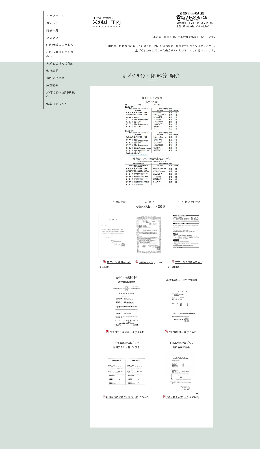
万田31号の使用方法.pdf (188, 262)
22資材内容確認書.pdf (121, 332)
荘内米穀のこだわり (60, 45)
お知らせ (52, 23)
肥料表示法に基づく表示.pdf (122, 397)
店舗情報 (52, 85)
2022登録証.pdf (177, 332)
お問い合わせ (55, 78)
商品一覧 (52, 30)
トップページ (55, 16)
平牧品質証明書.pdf (177, 397)
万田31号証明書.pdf (119, 262)
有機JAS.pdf (146, 262)
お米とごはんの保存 (60, 63)
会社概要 (52, 71)
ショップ (52, 37)
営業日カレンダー (58, 104)
